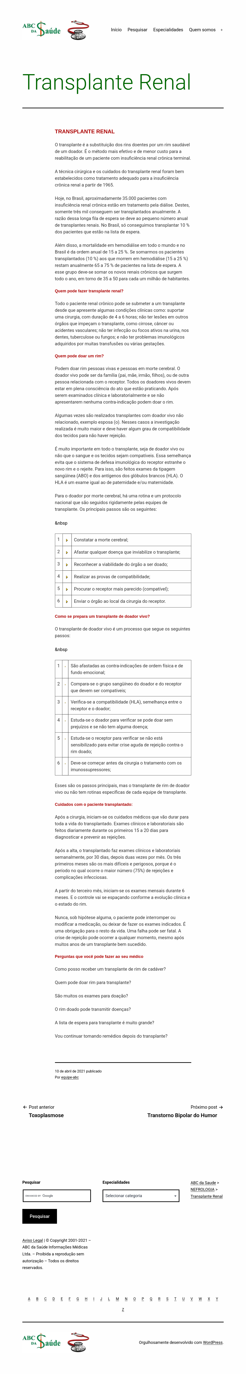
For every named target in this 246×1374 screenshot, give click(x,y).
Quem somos (202, 29)
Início (116, 29)
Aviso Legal (32, 1240)
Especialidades (168, 29)
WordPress (213, 1342)
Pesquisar (137, 29)
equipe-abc (70, 1077)
